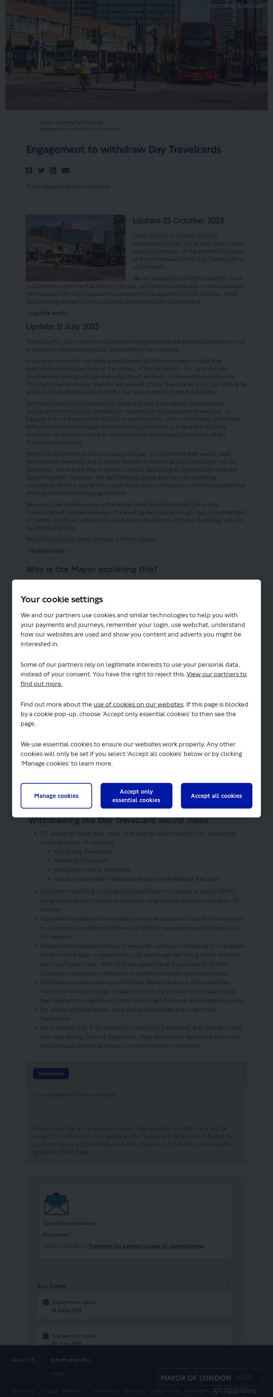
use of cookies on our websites (138, 705)
